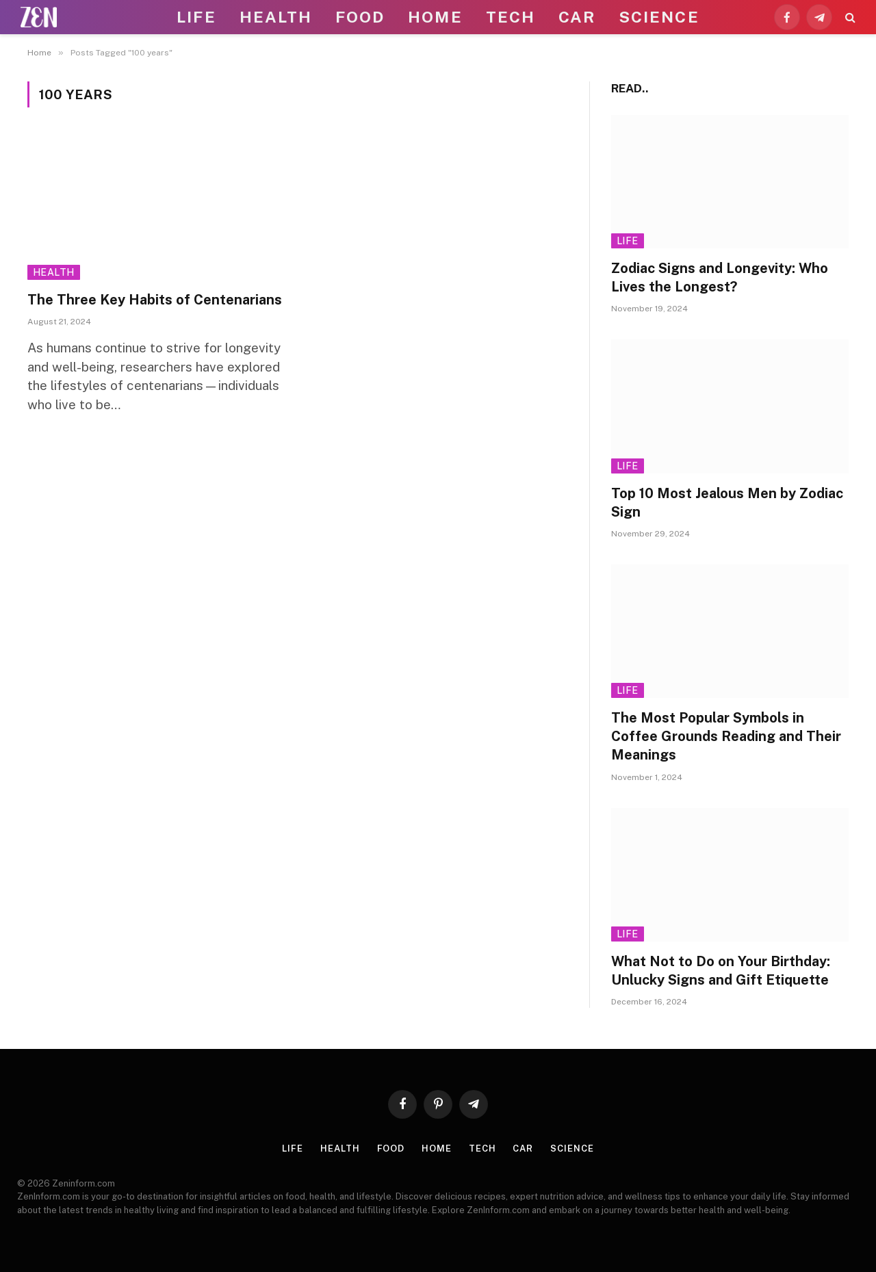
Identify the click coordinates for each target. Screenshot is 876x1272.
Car (576, 17)
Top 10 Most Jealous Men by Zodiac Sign (727, 502)
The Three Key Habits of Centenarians (154, 299)
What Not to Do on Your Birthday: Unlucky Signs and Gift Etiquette (720, 970)
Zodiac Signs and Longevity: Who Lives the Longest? (719, 277)
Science (659, 17)
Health (276, 17)
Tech (510, 17)
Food (360, 17)
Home (435, 17)
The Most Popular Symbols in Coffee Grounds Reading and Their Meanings (726, 736)
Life (196, 17)
